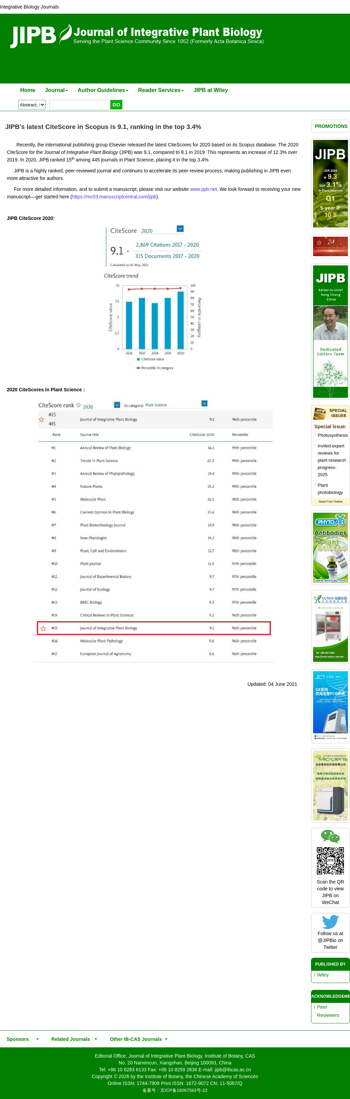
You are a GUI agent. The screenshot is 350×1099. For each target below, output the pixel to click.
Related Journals (69, 1039)
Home (27, 90)
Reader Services (161, 90)
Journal (56, 90)
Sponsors (16, 1039)
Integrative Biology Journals (29, 7)
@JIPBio (327, 940)
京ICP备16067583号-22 (183, 1090)
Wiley (323, 975)
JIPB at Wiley (210, 90)
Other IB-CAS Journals (134, 1039)
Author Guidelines (103, 90)
